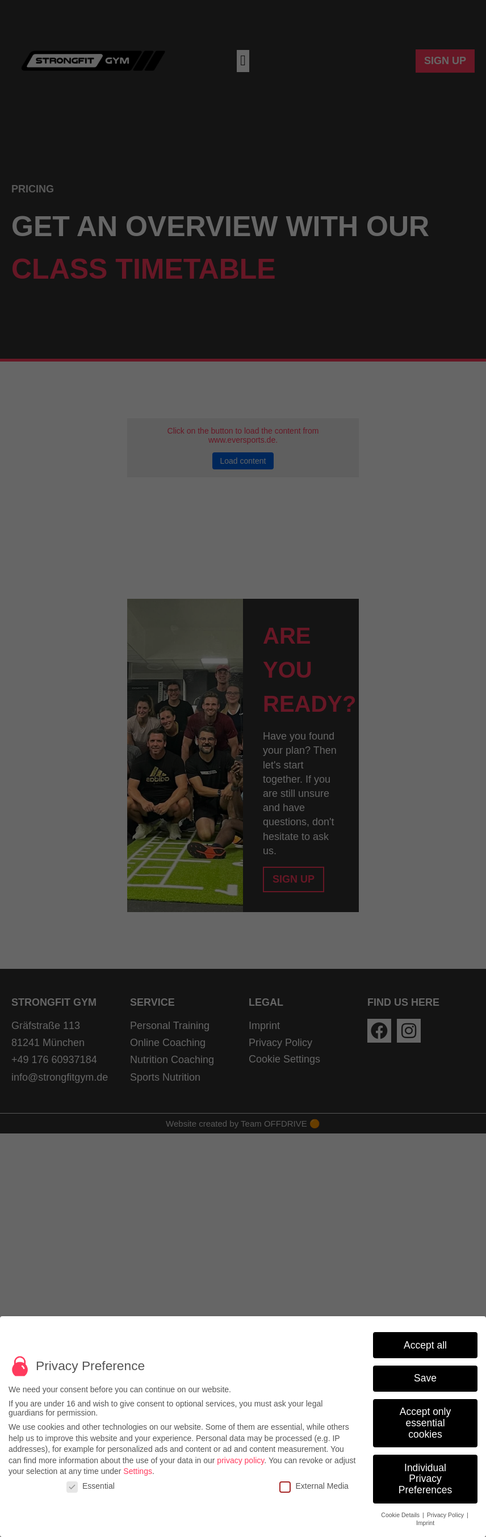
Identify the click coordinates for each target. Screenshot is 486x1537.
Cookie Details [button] (401, 1517)
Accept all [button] (425, 1348)
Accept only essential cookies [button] (425, 1426)
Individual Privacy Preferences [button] (425, 1481)
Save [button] (425, 1381)
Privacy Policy (446, 1517)
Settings (137, 1474)
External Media (313, 1488)
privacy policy (240, 1463)
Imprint (425, 1525)
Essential (90, 1488)
